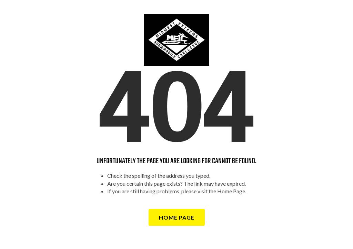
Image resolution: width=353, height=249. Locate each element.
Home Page (176, 217)
